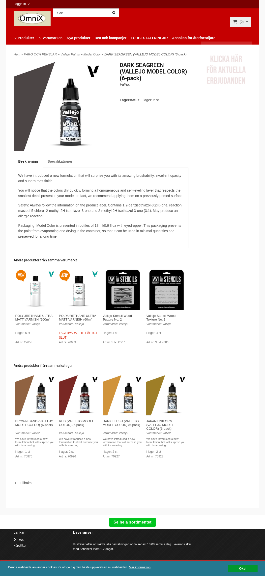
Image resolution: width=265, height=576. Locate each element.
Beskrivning (28, 161)
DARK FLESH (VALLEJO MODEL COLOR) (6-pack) (121, 423)
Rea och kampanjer (110, 38)
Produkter (26, 38)
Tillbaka (23, 483)
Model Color (93, 54)
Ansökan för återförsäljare (193, 38)
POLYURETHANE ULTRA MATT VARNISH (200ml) (34, 317)
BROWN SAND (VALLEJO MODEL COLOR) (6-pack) (34, 423)
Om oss (19, 539)
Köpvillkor (20, 545)
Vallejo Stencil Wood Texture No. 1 (161, 317)
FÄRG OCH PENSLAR (41, 54)
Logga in (20, 4)
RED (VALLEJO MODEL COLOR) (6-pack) (76, 423)
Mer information (150, 567)
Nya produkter (78, 38)
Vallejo (125, 84)
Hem (17, 54)
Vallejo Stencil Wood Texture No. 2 (117, 317)
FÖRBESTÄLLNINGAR (149, 38)
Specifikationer (60, 161)
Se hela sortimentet (132, 522)
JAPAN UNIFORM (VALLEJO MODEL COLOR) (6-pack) (160, 424)
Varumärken (52, 38)
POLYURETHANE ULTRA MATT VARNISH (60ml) (77, 317)
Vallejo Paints (70, 54)
